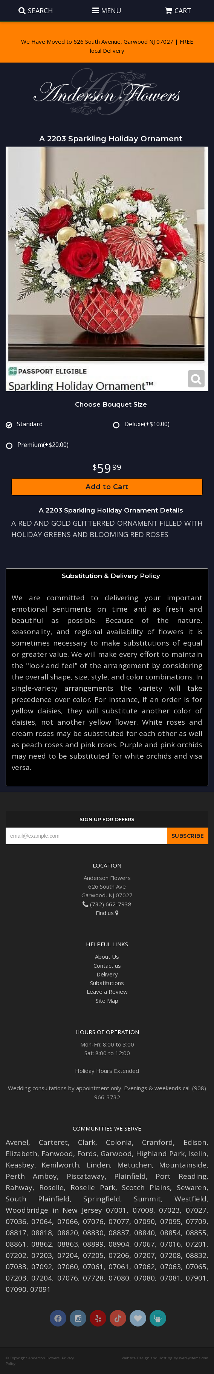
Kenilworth (60, 1165)
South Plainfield (38, 1199)
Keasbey (20, 1165)
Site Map (107, 1000)
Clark (86, 1142)
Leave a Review (107, 991)
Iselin (197, 1153)
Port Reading (181, 1176)
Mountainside (182, 1165)
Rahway (19, 1187)
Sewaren (191, 1187)
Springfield (101, 1199)
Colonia (119, 1142)
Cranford (157, 1142)
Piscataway (86, 1176)
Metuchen (134, 1165)
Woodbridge (27, 1210)
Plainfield (130, 1176)
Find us (107, 913)
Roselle (51, 1187)
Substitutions (107, 983)
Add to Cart (107, 487)
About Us (107, 956)
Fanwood (57, 1153)
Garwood (116, 1153)
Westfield (190, 1199)
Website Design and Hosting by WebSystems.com (165, 1358)
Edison (194, 1142)
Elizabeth (21, 1153)
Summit (147, 1199)
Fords (86, 1153)
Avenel (17, 1142)
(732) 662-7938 (107, 904)
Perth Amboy (31, 1176)
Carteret (53, 1142)
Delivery (107, 974)
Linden (98, 1165)
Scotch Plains (146, 1187)
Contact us (107, 965)
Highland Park (160, 1153)
